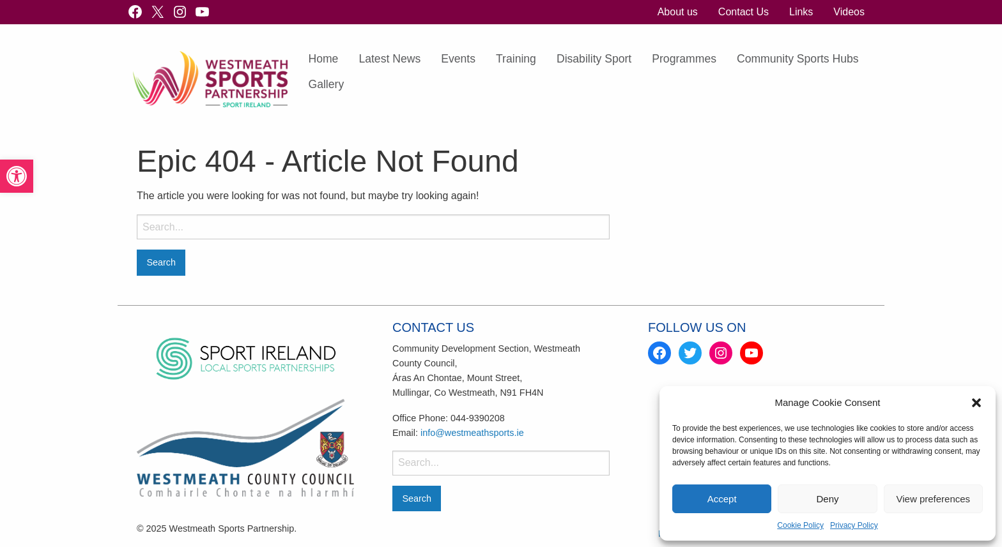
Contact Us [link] (743, 11)
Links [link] (801, 11)
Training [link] (516, 58)
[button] (976, 402)
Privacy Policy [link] (854, 525)
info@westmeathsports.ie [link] (472, 433)
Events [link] (458, 58)
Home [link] (323, 58)
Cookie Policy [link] (800, 525)
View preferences (934, 498)
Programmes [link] (684, 58)
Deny (827, 498)
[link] (16, 176)
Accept (722, 498)
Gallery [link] (326, 84)
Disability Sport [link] (594, 58)
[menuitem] (677, 12)
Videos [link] (849, 11)
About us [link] (678, 11)
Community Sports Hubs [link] (798, 58)
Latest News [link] (389, 58)
